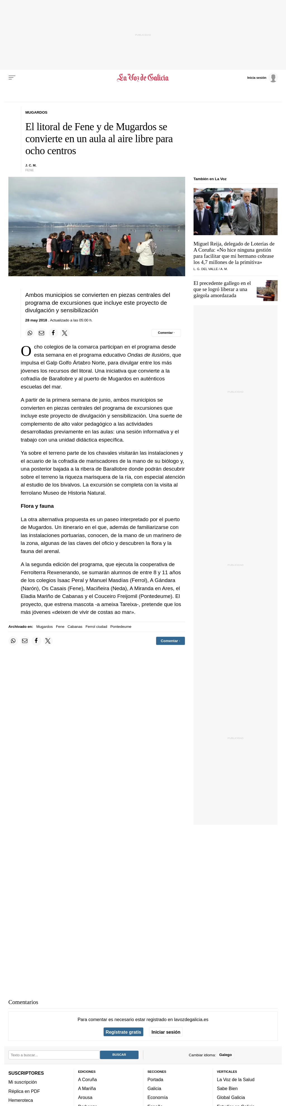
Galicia (154, 1088)
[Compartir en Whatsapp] (30, 333)
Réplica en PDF (24, 1091)
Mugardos (44, 626)
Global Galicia (231, 1097)
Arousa (85, 1097)
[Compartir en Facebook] (53, 333)
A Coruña (87, 1079)
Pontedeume (120, 626)
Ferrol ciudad (96, 626)
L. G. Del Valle (206, 269)
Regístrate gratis (123, 1032)
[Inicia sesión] (263, 77)
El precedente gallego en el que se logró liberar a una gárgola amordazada (222, 289)
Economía (157, 1097)
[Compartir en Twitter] (65, 333)
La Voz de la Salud (236, 1079)
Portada (155, 1079)
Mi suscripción (22, 1082)
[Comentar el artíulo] (166, 333)
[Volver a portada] (143, 77)
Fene (60, 626)
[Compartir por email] (41, 333)
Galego (225, 1055)
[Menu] (12, 77)
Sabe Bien (227, 1088)
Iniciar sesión (166, 1032)
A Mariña (87, 1088)
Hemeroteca (20, 1100)
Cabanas (75, 626)
